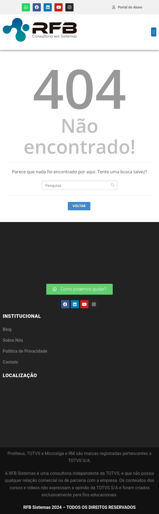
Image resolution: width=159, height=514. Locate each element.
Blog (7, 329)
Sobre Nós (13, 340)
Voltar (79, 206)
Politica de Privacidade (25, 351)
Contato (10, 362)
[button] (153, 31)
